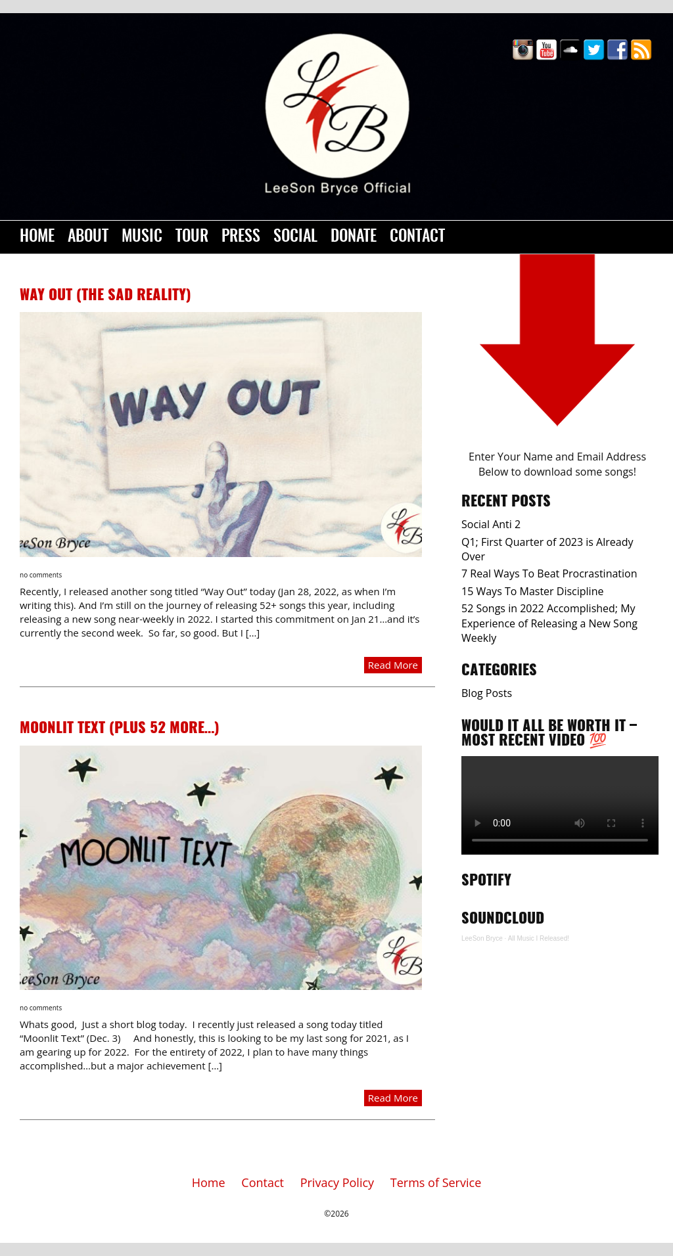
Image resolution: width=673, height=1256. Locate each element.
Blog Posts (486, 693)
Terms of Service (435, 1182)
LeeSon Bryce (482, 938)
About (88, 237)
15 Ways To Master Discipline (532, 591)
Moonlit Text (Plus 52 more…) (120, 728)
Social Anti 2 (491, 524)
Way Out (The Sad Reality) (105, 295)
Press (240, 237)
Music (142, 237)
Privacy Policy (337, 1182)
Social (295, 237)
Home (37, 237)
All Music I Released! (538, 938)
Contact (417, 237)
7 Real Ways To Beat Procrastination (549, 573)
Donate (354, 237)
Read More (393, 664)
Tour (191, 237)
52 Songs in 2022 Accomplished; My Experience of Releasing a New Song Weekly (549, 623)
